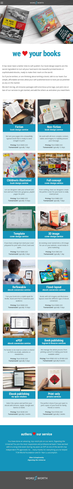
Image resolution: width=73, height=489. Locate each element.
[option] (36, 22)
